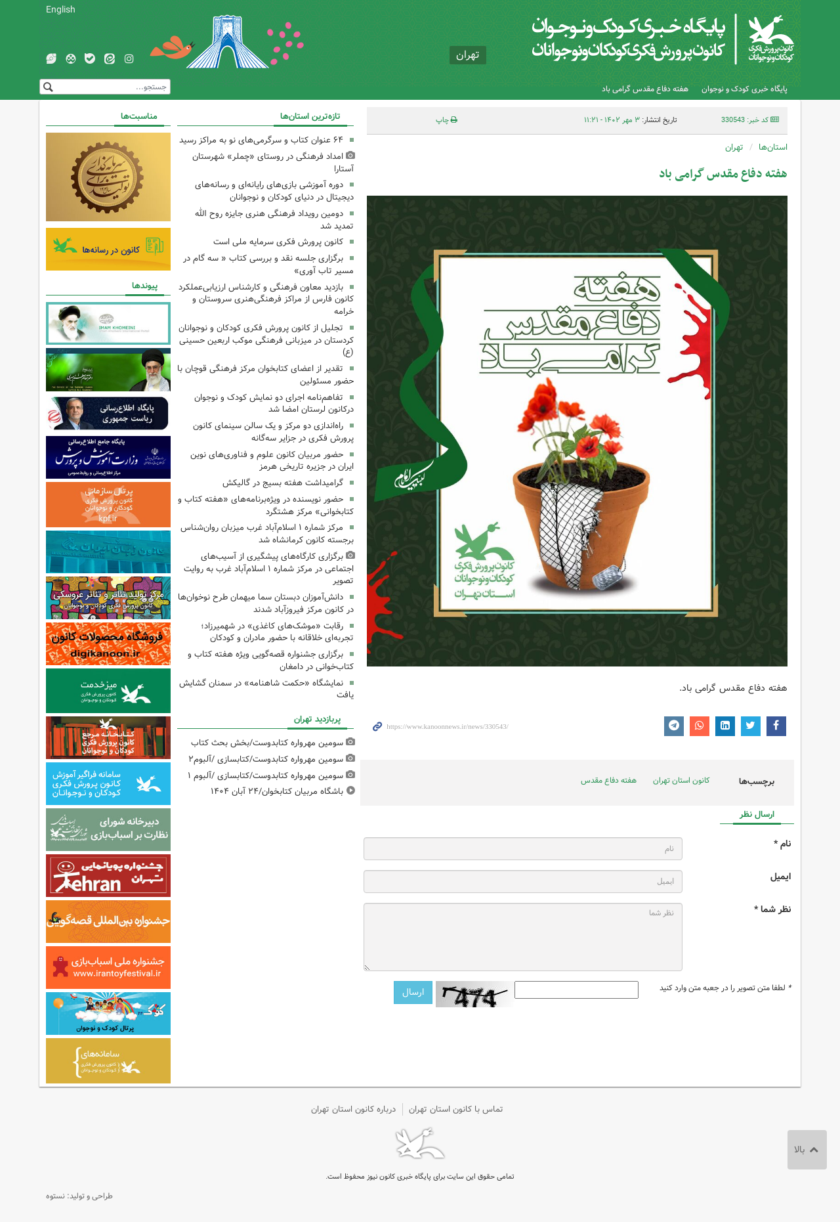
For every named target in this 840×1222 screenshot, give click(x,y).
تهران (734, 147)
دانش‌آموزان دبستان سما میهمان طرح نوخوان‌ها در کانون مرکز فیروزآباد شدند (266, 603)
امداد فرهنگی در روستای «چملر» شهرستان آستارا (273, 162)
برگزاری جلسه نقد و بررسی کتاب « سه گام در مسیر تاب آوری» (268, 264)
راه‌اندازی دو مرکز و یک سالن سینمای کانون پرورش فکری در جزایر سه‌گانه (273, 432)
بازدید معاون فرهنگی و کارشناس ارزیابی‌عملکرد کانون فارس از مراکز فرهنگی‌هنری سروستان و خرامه (266, 299)
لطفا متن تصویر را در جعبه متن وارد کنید (725, 988)
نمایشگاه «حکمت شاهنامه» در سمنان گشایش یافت (266, 689)
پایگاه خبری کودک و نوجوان (745, 89)
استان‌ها (773, 147)
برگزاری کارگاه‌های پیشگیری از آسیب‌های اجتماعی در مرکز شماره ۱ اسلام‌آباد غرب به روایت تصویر (269, 569)
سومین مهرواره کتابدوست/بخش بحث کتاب (267, 743)
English (60, 10)
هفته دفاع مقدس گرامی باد (645, 89)
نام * (782, 844)
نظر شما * (772, 910)
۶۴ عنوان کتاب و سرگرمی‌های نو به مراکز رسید (261, 140)
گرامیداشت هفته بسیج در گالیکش (282, 483)
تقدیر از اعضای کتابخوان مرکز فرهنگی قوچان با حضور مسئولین (265, 374)
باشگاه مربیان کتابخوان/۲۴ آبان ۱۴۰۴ (277, 791)
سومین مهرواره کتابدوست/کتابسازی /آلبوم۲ (265, 759)
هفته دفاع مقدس (609, 780)
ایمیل (780, 877)
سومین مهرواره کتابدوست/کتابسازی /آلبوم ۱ (265, 776)
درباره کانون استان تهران (353, 1109)
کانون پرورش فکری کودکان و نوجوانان (640, 39)
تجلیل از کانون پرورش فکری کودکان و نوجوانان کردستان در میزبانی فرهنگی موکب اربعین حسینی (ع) (266, 340)
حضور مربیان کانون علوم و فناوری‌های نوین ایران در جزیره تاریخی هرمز (272, 460)
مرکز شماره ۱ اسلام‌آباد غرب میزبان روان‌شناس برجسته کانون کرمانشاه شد (267, 533)
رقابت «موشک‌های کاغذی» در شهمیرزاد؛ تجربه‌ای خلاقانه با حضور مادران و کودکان (277, 632)
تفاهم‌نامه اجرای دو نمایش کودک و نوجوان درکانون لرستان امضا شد (274, 403)
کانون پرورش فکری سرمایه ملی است (278, 242)
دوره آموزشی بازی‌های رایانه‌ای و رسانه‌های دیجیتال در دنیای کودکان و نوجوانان (274, 191)
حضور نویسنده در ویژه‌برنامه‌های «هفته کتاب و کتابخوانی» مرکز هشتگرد (266, 505)
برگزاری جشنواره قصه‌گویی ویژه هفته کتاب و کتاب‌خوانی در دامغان (271, 660)
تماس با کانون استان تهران (456, 1109)
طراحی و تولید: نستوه (79, 1196)
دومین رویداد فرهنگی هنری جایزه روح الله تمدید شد (274, 219)
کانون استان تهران (681, 780)
